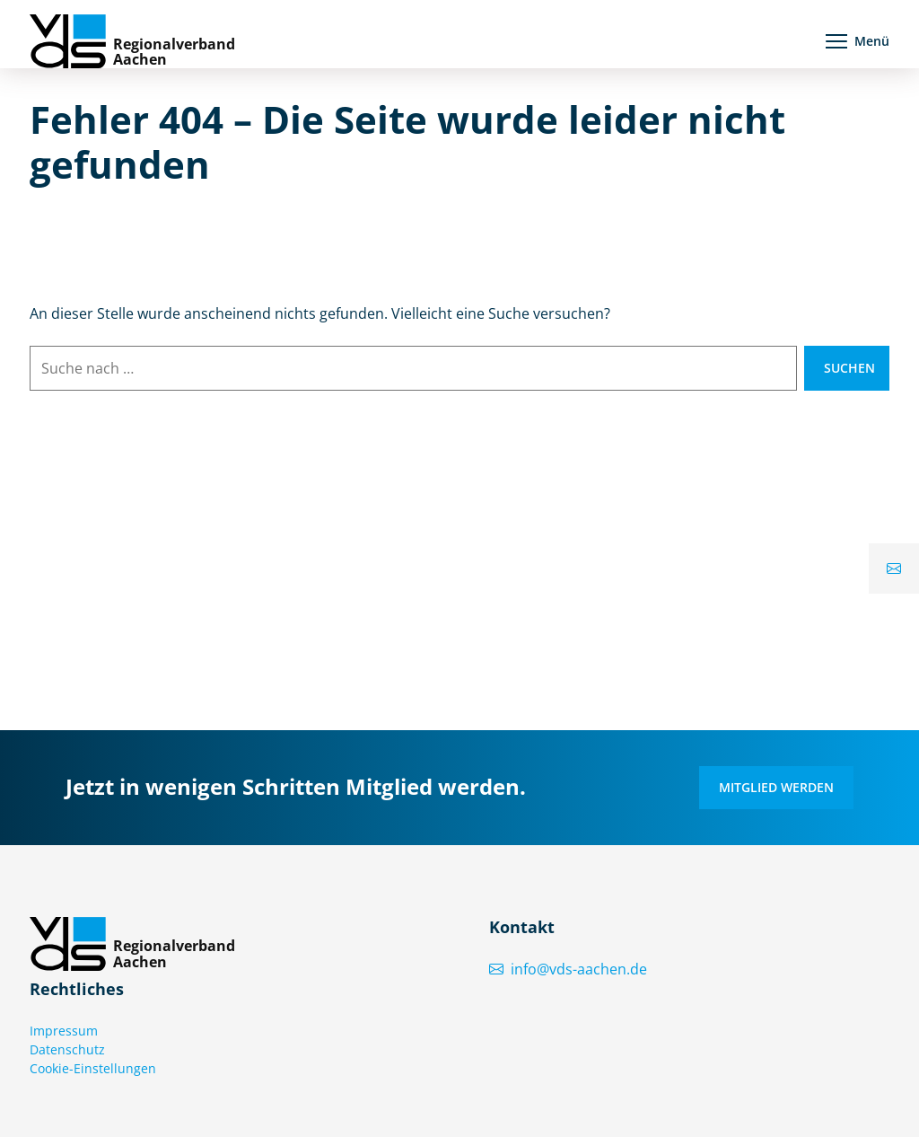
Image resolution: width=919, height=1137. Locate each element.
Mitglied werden (776, 787)
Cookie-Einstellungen (93, 1068)
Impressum (64, 1030)
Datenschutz (67, 1049)
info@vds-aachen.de (568, 969)
